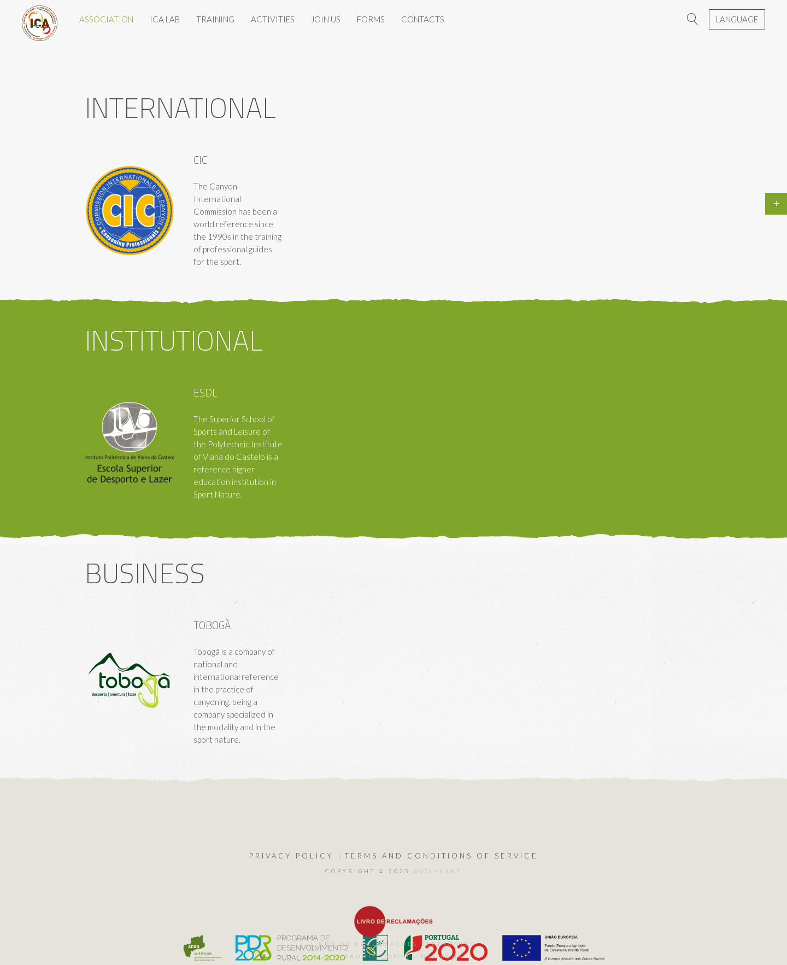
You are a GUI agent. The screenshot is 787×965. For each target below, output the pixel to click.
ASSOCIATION (106, 19)
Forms (371, 19)
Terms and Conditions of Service (441, 855)
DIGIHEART (438, 871)
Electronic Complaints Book (393, 956)
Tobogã (212, 625)
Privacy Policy (291, 855)
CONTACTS (422, 19)
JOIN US (325, 19)
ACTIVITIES (273, 19)
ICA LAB (165, 19)
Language (737, 19)
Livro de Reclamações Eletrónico (393, 943)
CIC (200, 160)
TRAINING (215, 19)
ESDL (205, 392)
